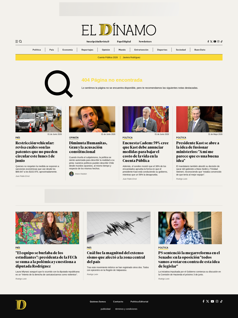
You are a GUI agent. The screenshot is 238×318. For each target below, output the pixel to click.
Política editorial (139, 301)
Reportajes (87, 49)
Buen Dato (199, 49)
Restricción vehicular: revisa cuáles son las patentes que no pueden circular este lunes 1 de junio (36, 151)
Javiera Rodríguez (131, 57)
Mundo (122, 49)
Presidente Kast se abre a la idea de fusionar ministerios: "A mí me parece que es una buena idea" (197, 151)
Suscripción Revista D (97, 41)
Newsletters (145, 41)
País (52, 49)
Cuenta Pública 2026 (108, 57)
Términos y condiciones (126, 309)
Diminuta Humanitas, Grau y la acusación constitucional (88, 147)
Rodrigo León (181, 179)
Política (37, 49)
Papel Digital (124, 41)
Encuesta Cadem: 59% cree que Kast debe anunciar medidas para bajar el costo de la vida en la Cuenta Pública (146, 151)
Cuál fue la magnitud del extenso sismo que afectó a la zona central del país (116, 257)
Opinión (106, 49)
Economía (68, 49)
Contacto (118, 301)
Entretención (141, 49)
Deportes (162, 49)
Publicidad (105, 309)
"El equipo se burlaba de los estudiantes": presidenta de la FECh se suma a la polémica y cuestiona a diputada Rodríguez (46, 259)
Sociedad (181, 49)
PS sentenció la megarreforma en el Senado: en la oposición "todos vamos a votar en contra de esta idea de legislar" (189, 259)
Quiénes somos (98, 301)
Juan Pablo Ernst (22, 176)
